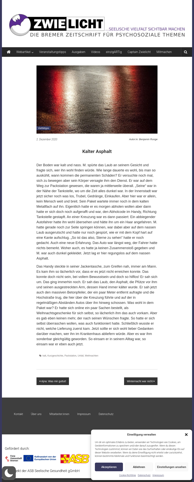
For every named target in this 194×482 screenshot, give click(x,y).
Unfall (81, 355)
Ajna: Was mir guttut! (53, 381)
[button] (186, 435)
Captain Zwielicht (139, 52)
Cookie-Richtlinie (127, 475)
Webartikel (23, 52)
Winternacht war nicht (140, 381)
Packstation (70, 355)
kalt (44, 355)
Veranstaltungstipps (52, 52)
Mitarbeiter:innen (59, 414)
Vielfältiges (43, 128)
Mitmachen (164, 52)
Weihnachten (91, 355)
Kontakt (18, 414)
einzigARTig (114, 52)
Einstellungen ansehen (171, 467)
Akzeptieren (109, 467)
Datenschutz (144, 475)
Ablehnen (139, 467)
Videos (95, 52)
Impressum (158, 475)
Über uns (36, 414)
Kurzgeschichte (55, 355)
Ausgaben (78, 52)
